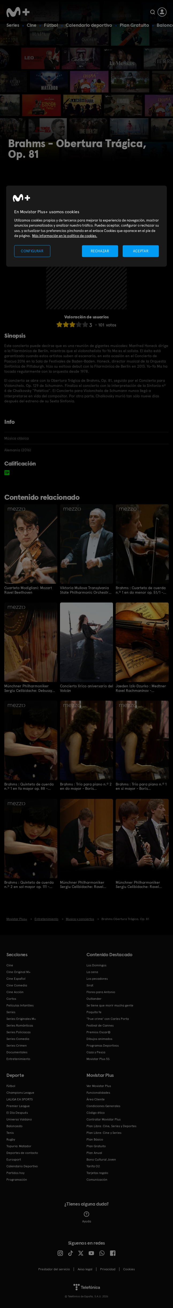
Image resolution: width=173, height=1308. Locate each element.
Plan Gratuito (134, 25)
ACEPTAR (141, 251)
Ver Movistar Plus (98, 1085)
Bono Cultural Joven (101, 1158)
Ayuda (86, 1216)
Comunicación (96, 1178)
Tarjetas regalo (97, 1172)
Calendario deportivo (89, 25)
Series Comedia (17, 1038)
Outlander (93, 998)
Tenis (10, 1132)
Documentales (16, 1051)
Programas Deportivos (102, 1044)
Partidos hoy (15, 1172)
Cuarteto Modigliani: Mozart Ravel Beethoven (28, 590)
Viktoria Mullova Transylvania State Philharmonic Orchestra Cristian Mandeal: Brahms (85, 590)
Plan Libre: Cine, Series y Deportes (111, 1125)
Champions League (20, 1091)
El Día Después (17, 1111)
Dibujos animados (99, 1038)
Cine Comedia (16, 984)
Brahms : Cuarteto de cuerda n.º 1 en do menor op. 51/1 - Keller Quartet (141, 590)
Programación (16, 1178)
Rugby (10, 1138)
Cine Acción (15, 991)
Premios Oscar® (98, 1031)
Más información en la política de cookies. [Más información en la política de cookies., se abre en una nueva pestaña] (64, 236)
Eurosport (13, 1158)
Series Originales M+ (21, 1018)
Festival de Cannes (100, 1024)
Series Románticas (19, 1024)
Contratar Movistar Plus (103, 1118)
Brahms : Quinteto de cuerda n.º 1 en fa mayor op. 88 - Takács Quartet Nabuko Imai (29, 785)
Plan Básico (94, 1138)
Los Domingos (96, 964)
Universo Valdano (19, 1118)
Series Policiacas (18, 1031)
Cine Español (15, 977)
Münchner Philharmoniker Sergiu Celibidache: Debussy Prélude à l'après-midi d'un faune (28, 688)
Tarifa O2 (93, 1165)
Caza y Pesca (95, 1051)
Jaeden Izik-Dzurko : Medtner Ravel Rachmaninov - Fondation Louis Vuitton (141, 688)
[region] (86, 226)
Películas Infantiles (19, 1004)
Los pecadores (97, 977)
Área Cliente (95, 1098)
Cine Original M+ (18, 971)
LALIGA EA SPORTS (19, 1098)
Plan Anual (94, 1152)
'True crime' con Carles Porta (107, 1018)
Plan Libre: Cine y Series (103, 1132)
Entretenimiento (18, 1058)
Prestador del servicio (54, 1268)
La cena (92, 971)
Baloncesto (14, 1125)
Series (12, 25)
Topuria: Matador (18, 1145)
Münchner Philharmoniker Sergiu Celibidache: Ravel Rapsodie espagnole (82, 883)
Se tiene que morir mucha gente (109, 1004)
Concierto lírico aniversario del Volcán (86, 688)
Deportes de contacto (22, 1152)
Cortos (11, 998)
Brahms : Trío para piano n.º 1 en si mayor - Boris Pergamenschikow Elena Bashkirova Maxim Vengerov (141, 785)
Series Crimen (16, 1044)
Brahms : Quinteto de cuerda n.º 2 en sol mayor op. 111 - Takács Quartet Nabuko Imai (29, 883)
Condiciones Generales (103, 1105)
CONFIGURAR (32, 251)
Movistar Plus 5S (98, 1058)
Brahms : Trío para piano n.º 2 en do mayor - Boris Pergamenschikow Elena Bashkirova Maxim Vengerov (86, 785)
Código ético (95, 1111)
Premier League (18, 1105)
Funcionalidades (98, 1091)
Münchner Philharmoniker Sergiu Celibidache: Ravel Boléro (138, 883)
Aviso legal (85, 1268)
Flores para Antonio (100, 991)
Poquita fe (93, 1011)
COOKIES (129, 1268)
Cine (31, 25)
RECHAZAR (100, 251)
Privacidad (107, 1268)
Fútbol (51, 25)
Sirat (89, 984)
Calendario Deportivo (22, 1165)
